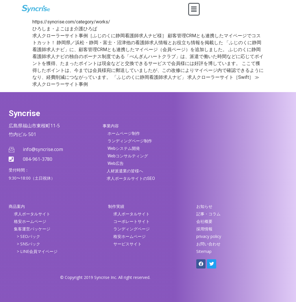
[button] (194, 9)
